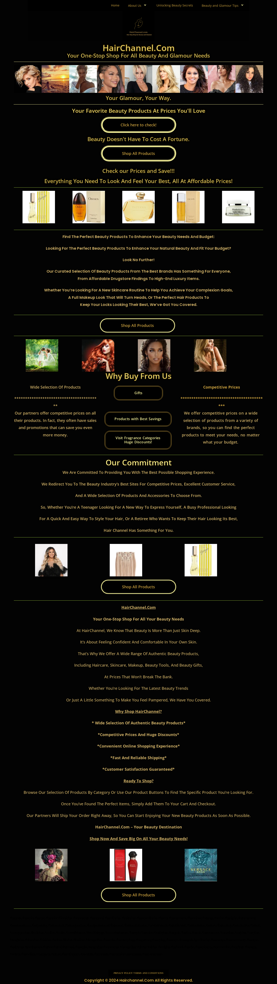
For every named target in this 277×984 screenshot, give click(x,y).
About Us (138, 5)
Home (115, 5)
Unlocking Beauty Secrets (174, 5)
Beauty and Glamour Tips (223, 5)
